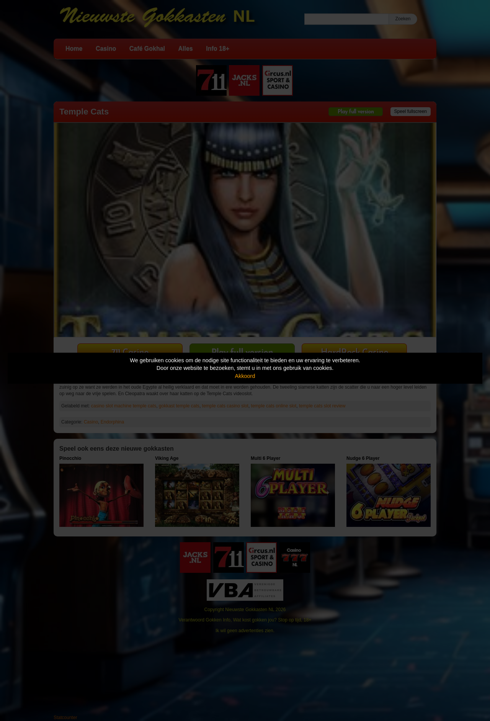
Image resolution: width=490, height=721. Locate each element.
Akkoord (245, 376)
